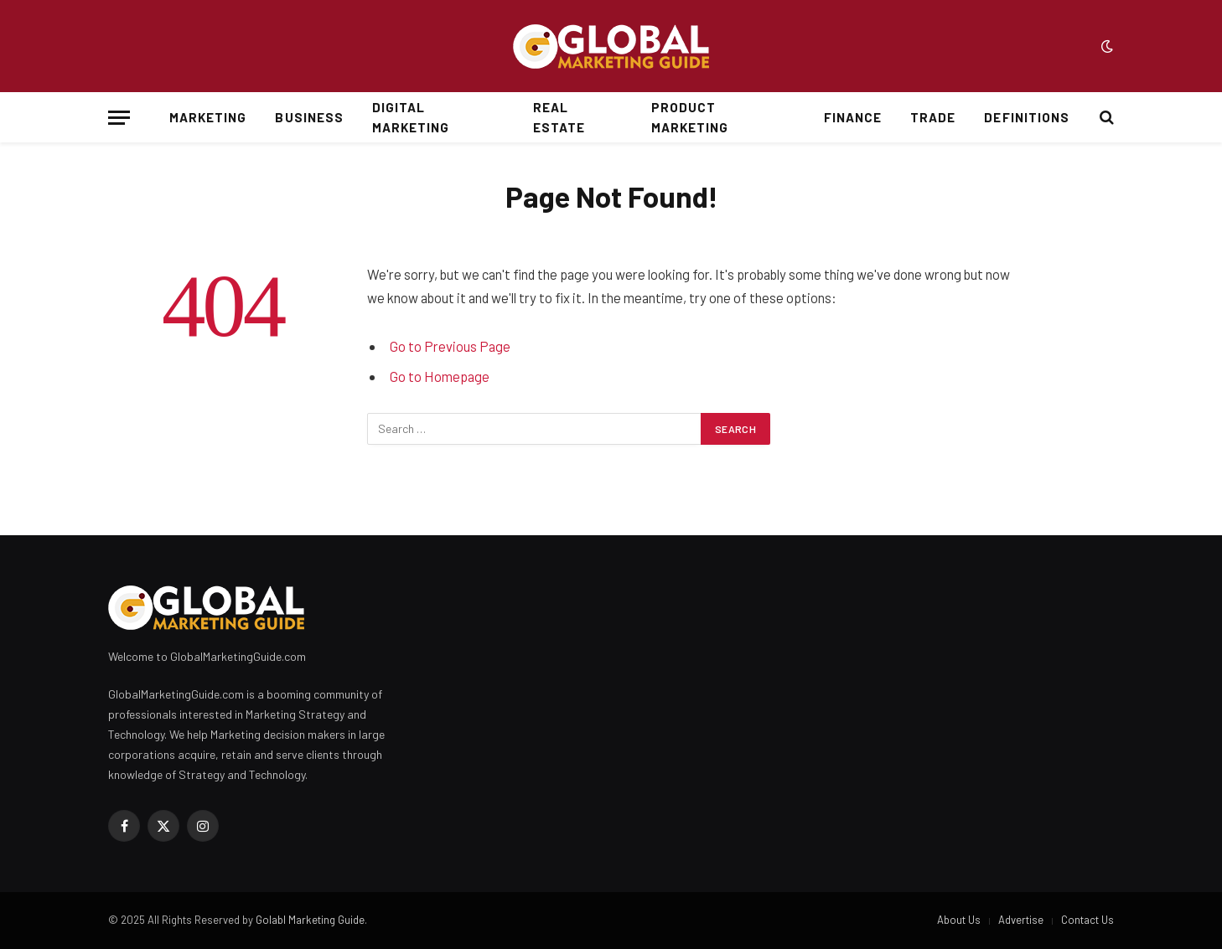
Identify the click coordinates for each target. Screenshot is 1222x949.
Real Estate (559, 117)
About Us (959, 919)
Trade (932, 117)
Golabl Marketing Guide (310, 919)
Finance (853, 117)
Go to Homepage (439, 376)
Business (309, 117)
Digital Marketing (410, 117)
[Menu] (119, 118)
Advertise (1020, 919)
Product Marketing (689, 117)
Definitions (1026, 117)
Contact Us (1087, 919)
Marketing (207, 117)
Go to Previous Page (450, 346)
